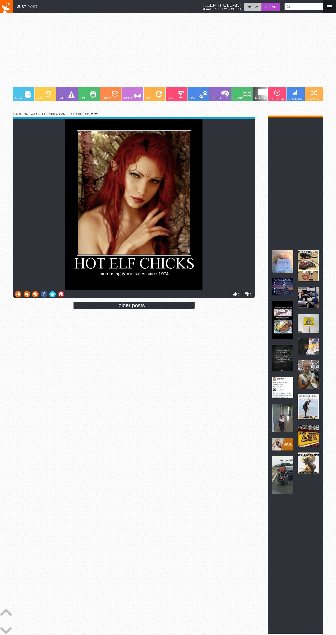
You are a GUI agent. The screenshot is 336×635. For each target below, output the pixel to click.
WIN (176, 95)
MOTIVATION (264, 94)
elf (45, 114)
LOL (88, 95)
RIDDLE (220, 95)
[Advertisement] (141, 52)
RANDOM (314, 95)
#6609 (17, 114)
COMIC (241, 95)
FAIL (66, 95)
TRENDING (295, 94)
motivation (32, 114)
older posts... (134, 305)
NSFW (132, 95)
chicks (76, 114)
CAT (198, 95)
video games (59, 114)
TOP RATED (277, 95)
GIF (154, 95)
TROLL (110, 95)
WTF (44, 95)
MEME (23, 95)
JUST (27, 7)
